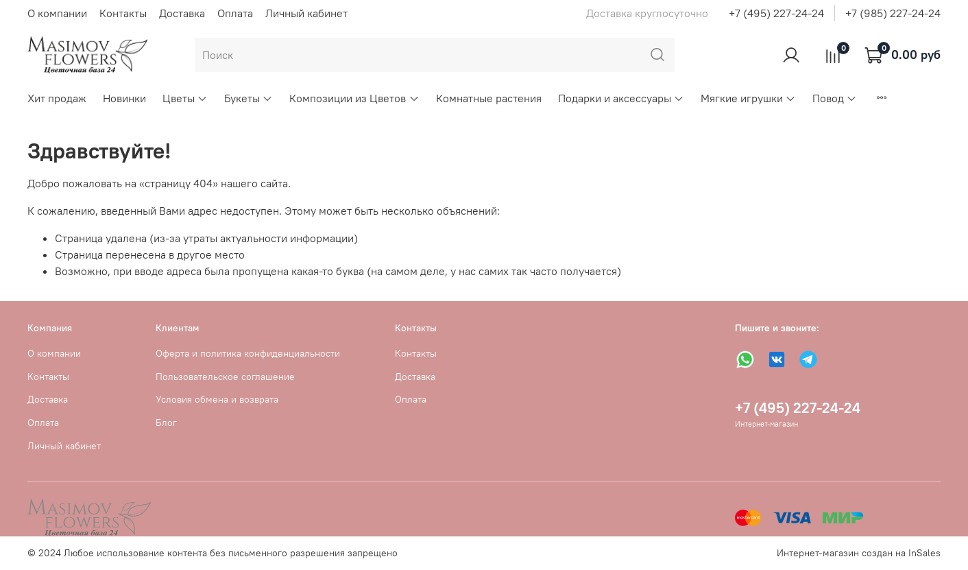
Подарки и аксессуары (621, 98)
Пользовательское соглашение (225, 376)
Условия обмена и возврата (217, 399)
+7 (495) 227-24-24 (776, 13)
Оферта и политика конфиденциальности (248, 353)
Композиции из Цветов (354, 98)
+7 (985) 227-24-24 (893, 13)
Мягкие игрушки (748, 98)
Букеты (248, 98)
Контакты (123, 13)
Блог (166, 422)
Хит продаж (56, 98)
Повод (834, 98)
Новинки (124, 98)
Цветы (185, 98)
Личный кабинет (306, 13)
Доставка (182, 13)
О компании (57, 13)
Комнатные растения (489, 98)
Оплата (235, 13)
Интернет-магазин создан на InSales (859, 553)
